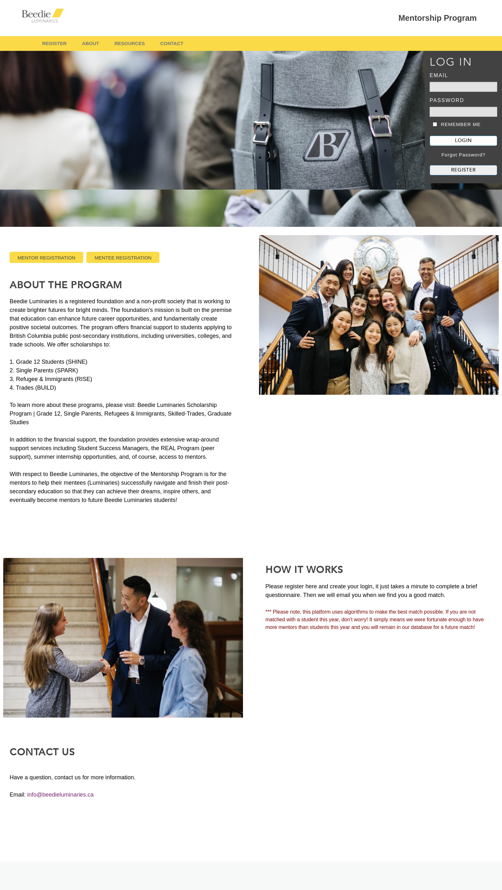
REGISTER (54, 43)
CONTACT (171, 43)
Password (447, 100)
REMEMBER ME (461, 124)
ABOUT (90, 43)
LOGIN (463, 141)
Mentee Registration (122, 257)
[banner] (251, 139)
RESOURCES (129, 43)
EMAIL (439, 75)
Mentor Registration (46, 257)
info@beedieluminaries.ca (60, 794)
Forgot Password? (463, 154)
